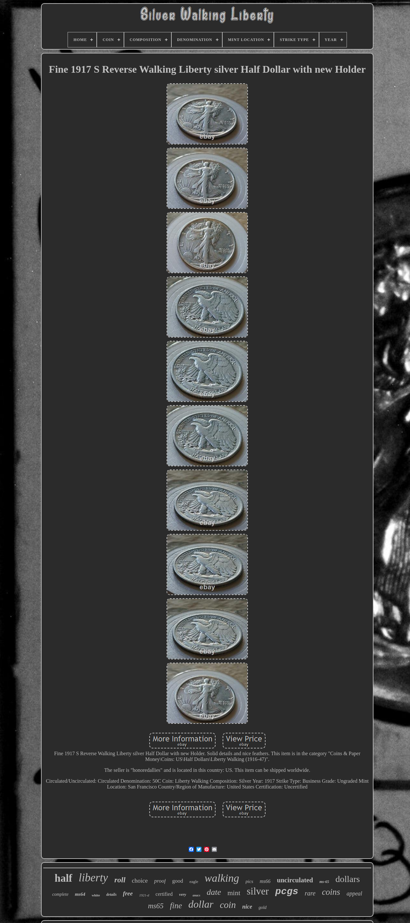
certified (164, 894)
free (128, 893)
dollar (200, 904)
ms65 (156, 906)
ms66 (265, 881)
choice (140, 880)
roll (120, 880)
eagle (193, 881)
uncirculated (295, 880)
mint (233, 893)
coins (331, 892)
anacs (196, 895)
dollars (347, 879)
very (182, 894)
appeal (354, 893)
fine (176, 905)
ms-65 (324, 881)
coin (228, 905)
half (63, 878)
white (96, 895)
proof (160, 881)
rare (310, 893)
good (177, 881)
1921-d (144, 895)
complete (60, 894)
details (111, 894)
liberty (93, 877)
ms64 (80, 894)
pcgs (286, 891)
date (214, 892)
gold (262, 907)
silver (258, 891)
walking (222, 878)
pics (249, 881)
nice (247, 906)
